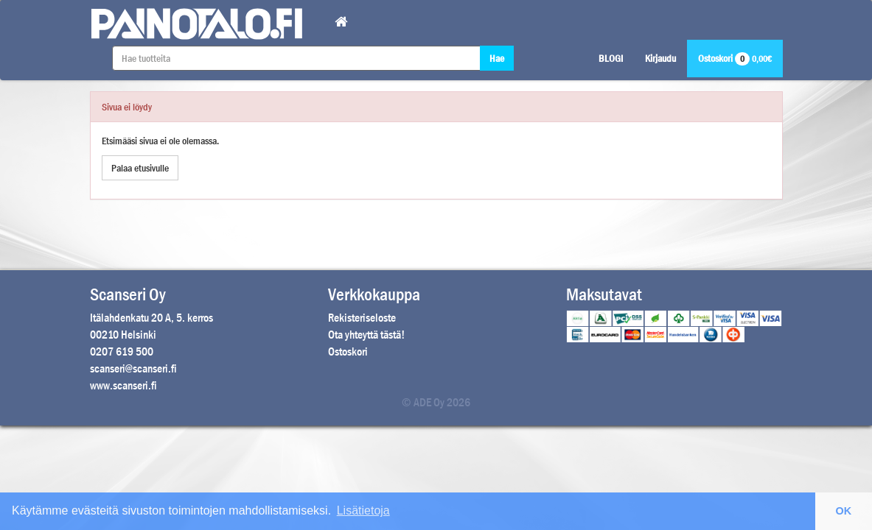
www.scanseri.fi (123, 385)
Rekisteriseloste (362, 317)
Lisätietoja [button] (363, 510)
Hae (496, 58)
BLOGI (611, 58)
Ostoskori (735, 58)
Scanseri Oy (128, 294)
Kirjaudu (660, 58)
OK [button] (844, 511)
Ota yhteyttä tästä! (366, 334)
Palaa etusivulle (140, 167)
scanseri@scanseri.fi (133, 368)
